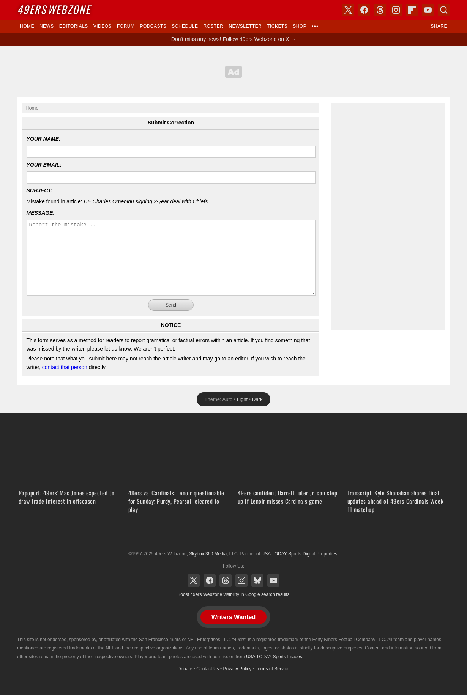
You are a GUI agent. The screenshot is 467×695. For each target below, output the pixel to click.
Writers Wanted (233, 617)
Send (171, 305)
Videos (102, 26)
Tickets (277, 26)
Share (439, 26)
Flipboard (412, 10)
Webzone (53, 9)
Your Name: (44, 139)
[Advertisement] (233, 72)
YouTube (273, 580)
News (46, 26)
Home (27, 26)
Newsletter (245, 26)
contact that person (64, 367)
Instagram (241, 580)
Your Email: (44, 165)
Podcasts (153, 26)
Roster (213, 26)
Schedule (185, 26)
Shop (299, 26)
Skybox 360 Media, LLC (213, 554)
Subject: (40, 190)
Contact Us (207, 668)
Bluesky (257, 580)
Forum (125, 26)
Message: (41, 213)
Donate (185, 668)
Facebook (210, 580)
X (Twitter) (194, 580)
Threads (225, 580)
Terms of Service (272, 668)
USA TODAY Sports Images (274, 656)
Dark (257, 399)
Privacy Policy (237, 668)
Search (444, 10)
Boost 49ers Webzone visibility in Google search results (233, 594)
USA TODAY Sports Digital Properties (233, 535)
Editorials (73, 26)
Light (242, 399)
